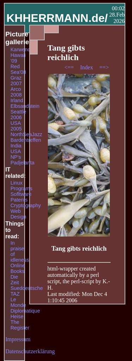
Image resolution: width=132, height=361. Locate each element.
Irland (17, 100)
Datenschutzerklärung (30, 351)
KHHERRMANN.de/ (57, 18)
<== (69, 67)
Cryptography (26, 205)
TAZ (15, 294)
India (16, 146)
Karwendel (22, 49)
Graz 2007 (16, 80)
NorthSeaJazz (26, 134)
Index (87, 67)
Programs (21, 188)
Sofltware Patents (21, 197)
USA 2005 (16, 126)
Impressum (17, 339)
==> (104, 67)
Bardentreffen (26, 140)
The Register (20, 325)
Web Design (18, 214)
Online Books (18, 268)
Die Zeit (15, 279)
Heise (17, 316)
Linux (17, 183)
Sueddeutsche (27, 288)
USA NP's (16, 154)
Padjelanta (22, 162)
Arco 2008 (16, 92)
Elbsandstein (25, 106)
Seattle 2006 (18, 114)
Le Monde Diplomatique (25, 305)
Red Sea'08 (18, 69)
